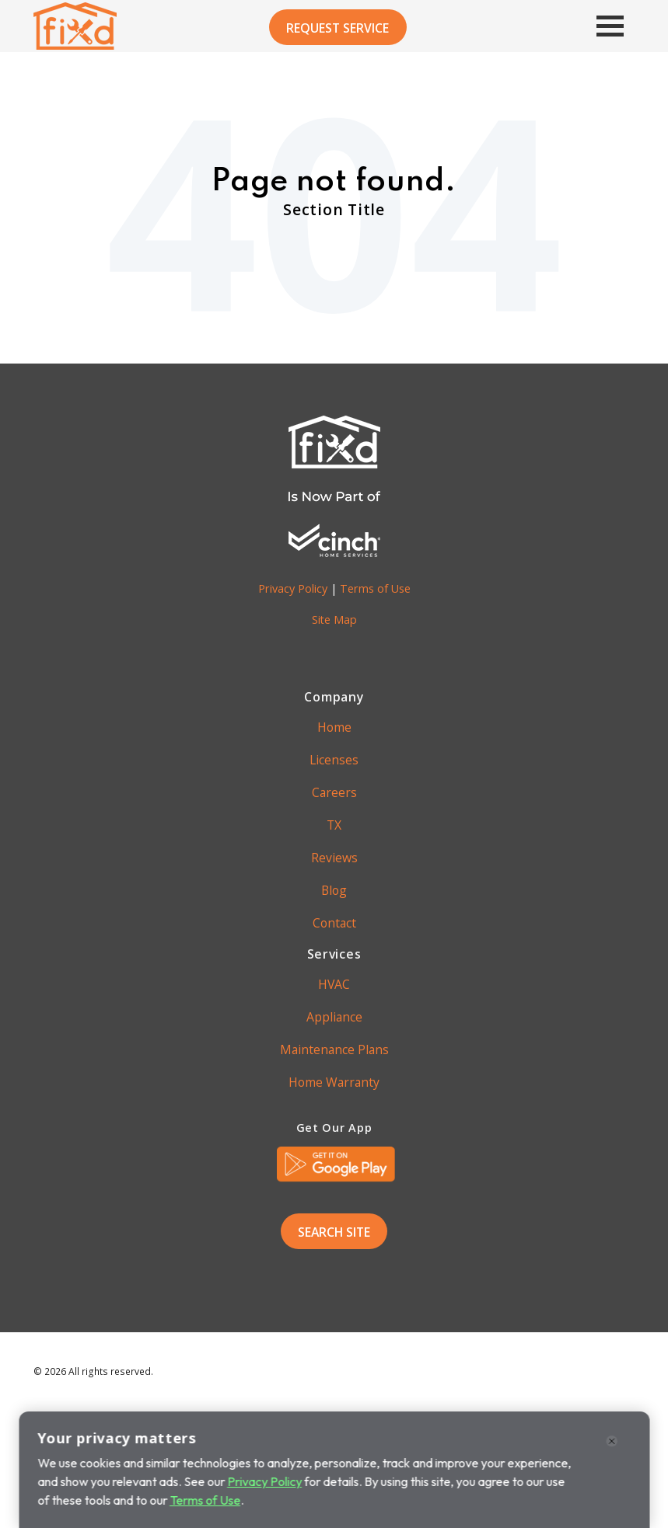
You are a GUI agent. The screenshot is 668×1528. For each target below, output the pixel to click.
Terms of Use (375, 588)
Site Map (334, 619)
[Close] (612, 1445)
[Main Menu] (601, 26)
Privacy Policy (292, 588)
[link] (336, 1164)
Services (334, 953)
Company (333, 696)
